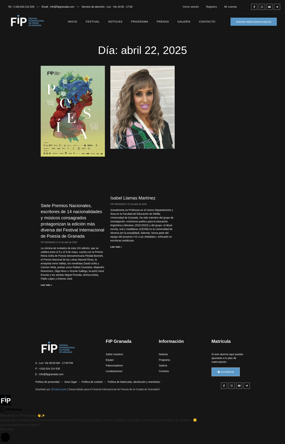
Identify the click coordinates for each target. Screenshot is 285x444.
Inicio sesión (191, 6)
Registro (211, 6)
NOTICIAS (115, 21)
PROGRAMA (139, 21)
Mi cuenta (230, 6)
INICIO (72, 21)
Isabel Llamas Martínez (132, 197)
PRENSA (163, 21)
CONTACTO (207, 21)
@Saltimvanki (59, 389)
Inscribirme (225, 371)
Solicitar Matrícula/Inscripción (253, 21)
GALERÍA (184, 21)
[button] (142, 401)
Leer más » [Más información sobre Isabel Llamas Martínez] (116, 247)
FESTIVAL (93, 21)
